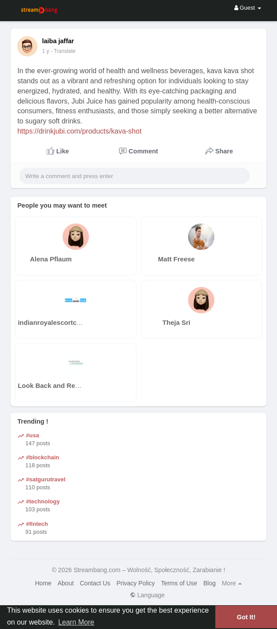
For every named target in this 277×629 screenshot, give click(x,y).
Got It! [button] (246, 617)
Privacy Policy (135, 583)
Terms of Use (179, 583)
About (66, 583)
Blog (209, 583)
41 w (47, 51)
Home (43, 583)
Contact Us (95, 583)
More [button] (232, 583)
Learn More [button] (76, 622)
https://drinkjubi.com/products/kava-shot (79, 131)
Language (147, 595)
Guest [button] (247, 7)
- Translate (67, 51)
